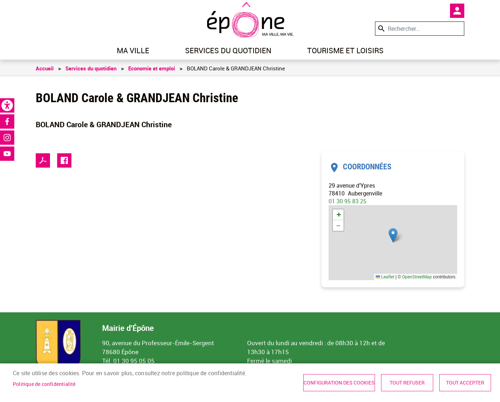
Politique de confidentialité (44, 384)
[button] (393, 235)
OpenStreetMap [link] (417, 276)
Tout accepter (465, 382)
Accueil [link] (45, 68)
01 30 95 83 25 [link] (347, 201)
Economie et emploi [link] (151, 68)
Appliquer (380, 28)
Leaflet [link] (385, 276)
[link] (7, 105)
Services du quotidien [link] (228, 50)
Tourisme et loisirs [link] (345, 50)
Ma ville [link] (133, 50)
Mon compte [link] (457, 11)
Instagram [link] (7, 137)
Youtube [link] (7, 154)
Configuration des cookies (339, 382)
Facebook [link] (7, 121)
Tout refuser (407, 382)
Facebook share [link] (64, 160)
